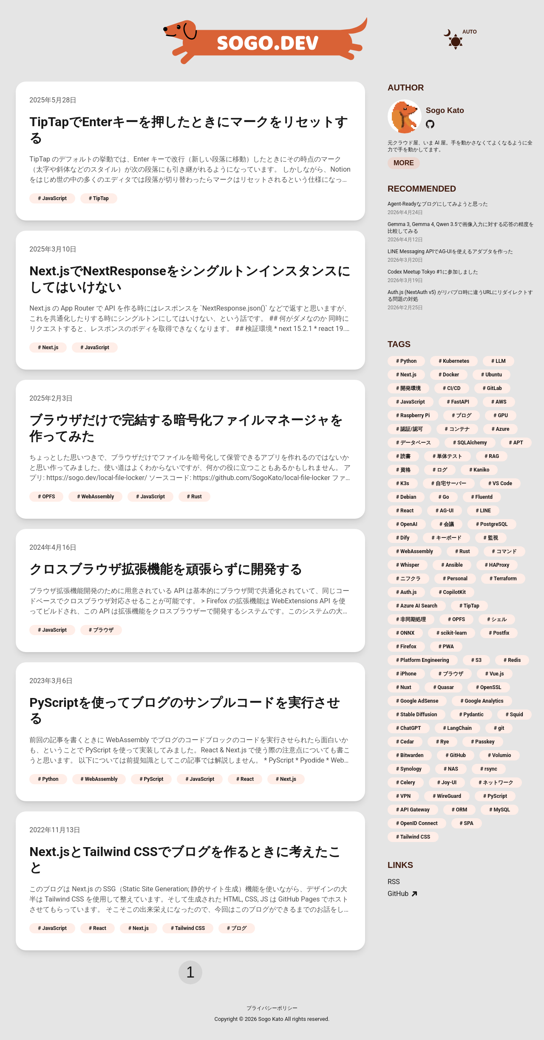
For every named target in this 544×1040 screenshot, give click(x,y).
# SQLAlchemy (470, 443)
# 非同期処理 (411, 619)
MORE (404, 163)
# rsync (488, 769)
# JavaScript (52, 198)
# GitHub (455, 755)
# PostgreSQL (492, 524)
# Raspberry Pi (413, 415)
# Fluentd (482, 497)
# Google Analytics (481, 701)
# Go (443, 497)
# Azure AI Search (416, 606)
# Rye (442, 742)
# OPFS (46, 497)
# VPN (403, 796)
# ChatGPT (408, 728)
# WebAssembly (95, 497)
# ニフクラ (408, 579)
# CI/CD (452, 388)
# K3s (402, 483)
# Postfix (499, 633)
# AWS (499, 402)
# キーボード (446, 538)
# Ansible (451, 565)
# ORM (460, 810)
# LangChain (457, 728)
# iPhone (406, 674)
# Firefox (406, 647)
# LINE (483, 511)
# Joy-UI (447, 783)
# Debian (406, 497)
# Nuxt (403, 687)
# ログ (440, 470)
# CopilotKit (452, 592)
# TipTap (99, 198)
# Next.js (48, 347)
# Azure (501, 429)
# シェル (497, 619)
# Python (48, 779)
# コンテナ (457, 429)
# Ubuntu (491, 375)
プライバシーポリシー (272, 1008)
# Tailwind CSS (188, 928)
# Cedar (405, 742)
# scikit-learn (451, 633)
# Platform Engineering (422, 660)
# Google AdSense (417, 701)
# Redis (512, 660)
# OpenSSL (489, 687)
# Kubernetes (454, 361)
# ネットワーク (496, 783)
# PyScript (151, 779)
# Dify (402, 538)
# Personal (455, 579)
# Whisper (407, 565)
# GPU (500, 415)
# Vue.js (494, 674)
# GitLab (492, 388)
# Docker (449, 375)
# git (499, 728)
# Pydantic (471, 715)
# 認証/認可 (409, 429)
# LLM (498, 361)
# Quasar (443, 687)
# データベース (413, 443)
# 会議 (446, 524)
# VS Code (500, 483)
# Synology (409, 769)
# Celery (405, 783)
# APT (516, 443)
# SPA (466, 823)
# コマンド (504, 551)
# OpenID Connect (417, 823)
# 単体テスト (447, 456)
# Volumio (499, 755)
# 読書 (403, 456)
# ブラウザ (101, 630)
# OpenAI (406, 524)
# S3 (476, 660)
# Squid (514, 715)
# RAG (491, 456)
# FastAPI (458, 402)
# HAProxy (497, 565)
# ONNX (405, 633)
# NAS (451, 769)
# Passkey (482, 742)
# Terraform (503, 579)
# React (245, 779)
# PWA (446, 647)
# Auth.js (406, 592)
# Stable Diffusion (416, 715)
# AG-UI (444, 511)
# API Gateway (413, 810)
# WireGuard (447, 796)
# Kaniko (479, 470)
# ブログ (236, 928)
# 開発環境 (408, 388)
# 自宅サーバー (448, 483)
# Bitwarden (409, 755)
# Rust (194, 497)
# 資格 (403, 470)
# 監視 (491, 538)
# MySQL (499, 810)
